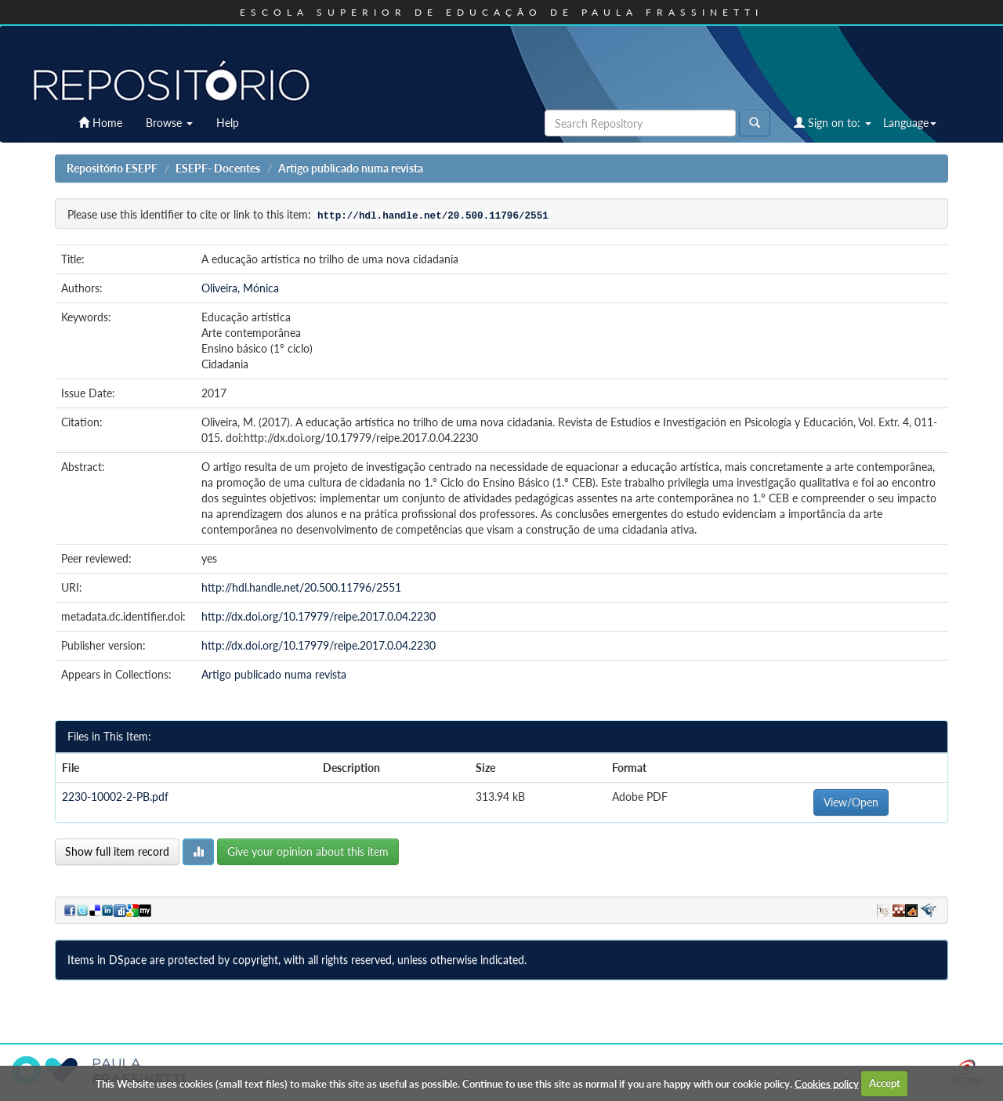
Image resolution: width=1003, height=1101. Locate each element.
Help (227, 122)
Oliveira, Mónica (240, 288)
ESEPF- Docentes (218, 168)
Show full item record (117, 851)
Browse (169, 122)
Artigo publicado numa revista (350, 168)
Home (100, 122)
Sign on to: (832, 122)
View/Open (851, 802)
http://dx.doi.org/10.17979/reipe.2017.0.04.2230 (318, 616)
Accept (884, 1083)
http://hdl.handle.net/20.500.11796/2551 (301, 587)
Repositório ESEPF (112, 168)
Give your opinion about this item (308, 851)
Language (909, 122)
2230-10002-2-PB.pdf (115, 796)
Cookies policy (827, 1083)
